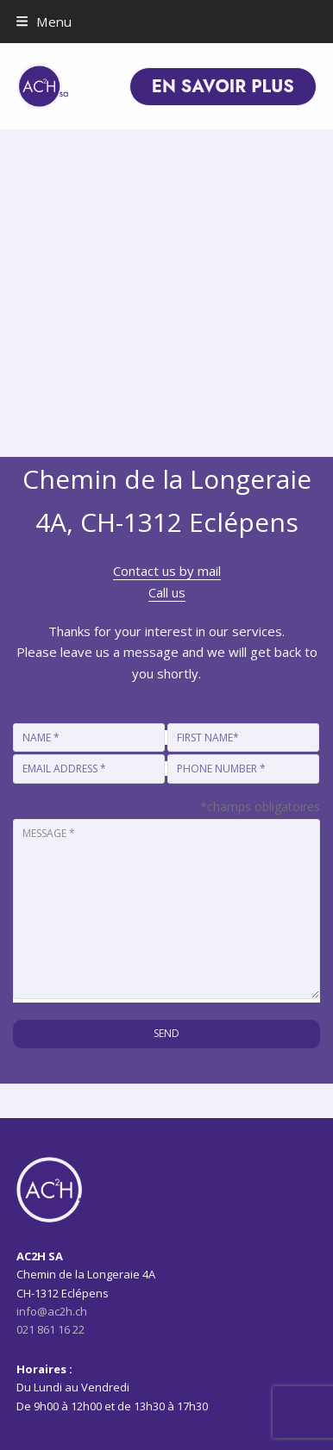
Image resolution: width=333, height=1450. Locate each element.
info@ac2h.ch (51, 1311)
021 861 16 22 (50, 1329)
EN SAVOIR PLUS (223, 86)
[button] (44, 21)
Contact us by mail (167, 570)
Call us (166, 592)
